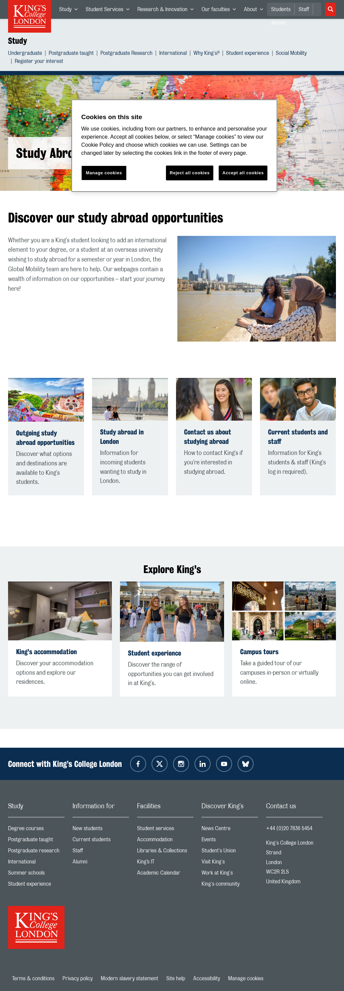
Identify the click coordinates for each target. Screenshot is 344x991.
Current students (101, 841)
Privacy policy (77, 978)
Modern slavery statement (129, 978)
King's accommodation (46, 652)
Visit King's (230, 863)
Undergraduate (25, 54)
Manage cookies (245, 978)
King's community (230, 885)
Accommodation (165, 841)
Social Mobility (291, 54)
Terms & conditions (33, 978)
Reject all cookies (190, 172)
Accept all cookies (243, 172)
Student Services (109, 11)
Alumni (101, 863)
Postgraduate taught (71, 54)
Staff (304, 9)
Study (70, 11)
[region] (174, 145)
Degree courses (36, 830)
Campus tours (259, 652)
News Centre (230, 830)
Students (281, 9)
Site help (175, 978)
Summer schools (36, 874)
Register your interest (39, 62)
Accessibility (206, 978)
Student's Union (230, 852)
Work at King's (230, 874)
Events (230, 841)
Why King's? (206, 54)
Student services (165, 830)
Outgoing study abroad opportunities (45, 437)
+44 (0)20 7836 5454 (289, 828)
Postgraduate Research (126, 54)
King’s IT (165, 863)
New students (101, 830)
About (255, 11)
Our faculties (221, 11)
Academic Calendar (165, 874)
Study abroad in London (122, 436)
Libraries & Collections (165, 852)
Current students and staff (298, 436)
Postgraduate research (36, 852)
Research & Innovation (167, 11)
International (173, 54)
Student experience (247, 54)
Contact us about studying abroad (207, 436)
